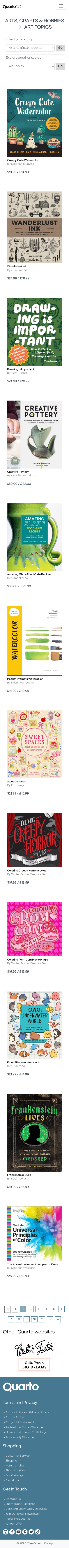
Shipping (11, 1460)
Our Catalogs (14, 1475)
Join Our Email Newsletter (23, 1514)
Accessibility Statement (21, 1437)
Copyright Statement (20, 1422)
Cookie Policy (15, 1417)
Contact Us (13, 1499)
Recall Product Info (18, 1519)
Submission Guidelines (20, 1504)
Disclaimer (12, 1480)
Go (61, 47)
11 (43, 1319)
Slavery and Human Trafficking (26, 1432)
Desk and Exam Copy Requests (26, 1509)
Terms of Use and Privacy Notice (27, 1412)
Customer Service (18, 1456)
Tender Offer (14, 1524)
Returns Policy (15, 1465)
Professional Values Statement (26, 1427)
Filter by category (19, 39)
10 (35, 1319)
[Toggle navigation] (61, 6)
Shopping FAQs (16, 1470)
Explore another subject (24, 57)
